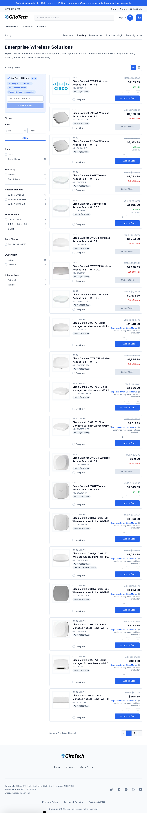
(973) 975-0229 (12, 9)
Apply (25, 138)
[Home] (17, 17)
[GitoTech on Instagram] (133, 789)
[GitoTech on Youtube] (140, 789)
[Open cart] (139, 17)
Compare (78, 99)
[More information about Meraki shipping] (139, 328)
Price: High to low (134, 35)
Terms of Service (74, 802)
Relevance (68, 35)
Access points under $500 (19, 83)
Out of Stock (127, 126)
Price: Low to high (114, 35)
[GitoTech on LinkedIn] (119, 789)
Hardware (12, 26)
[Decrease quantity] (128, 92)
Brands (42, 26)
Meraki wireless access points (21, 92)
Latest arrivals (95, 35)
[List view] (133, 67)
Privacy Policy (50, 802)
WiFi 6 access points (17, 88)
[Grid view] (139, 67)
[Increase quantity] (138, 92)
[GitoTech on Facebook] (126, 789)
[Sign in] (126, 17)
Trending (81, 35)
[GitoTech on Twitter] (111, 789)
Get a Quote (136, 9)
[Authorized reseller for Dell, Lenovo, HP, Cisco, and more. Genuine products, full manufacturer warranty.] (73, 3)
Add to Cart (127, 98)
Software (28, 26)
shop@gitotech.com (20, 793)
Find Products (25, 105)
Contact (123, 9)
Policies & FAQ (97, 802)
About (114, 9)
